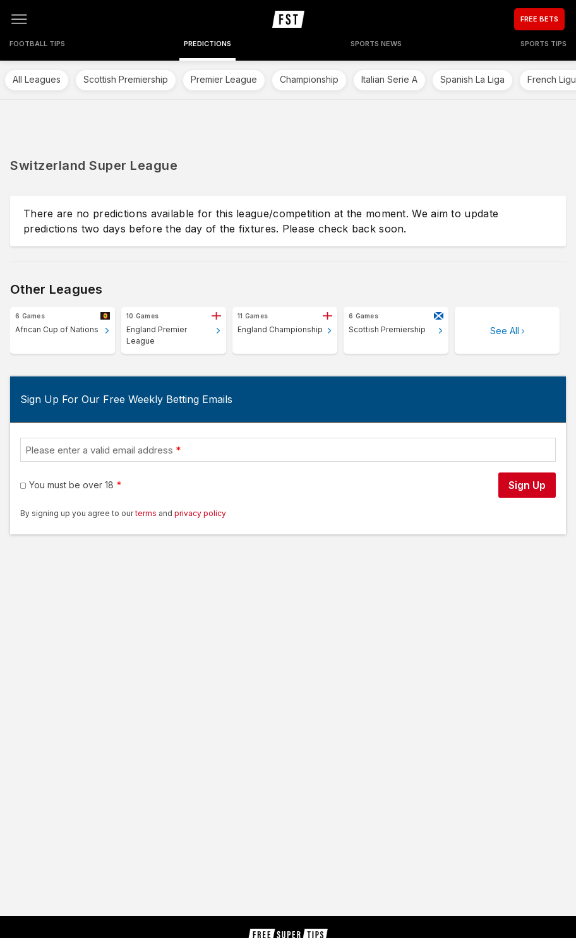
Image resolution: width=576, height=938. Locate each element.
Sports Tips (543, 43)
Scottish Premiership (125, 79)
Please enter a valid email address (99, 450)
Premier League (224, 79)
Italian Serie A (389, 79)
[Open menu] (19, 19)
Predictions (207, 43)
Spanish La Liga (472, 79)
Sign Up (527, 485)
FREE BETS (539, 19)
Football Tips (37, 43)
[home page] (288, 19)
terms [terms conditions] (147, 513)
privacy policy (200, 513)
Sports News (376, 43)
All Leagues (37, 79)
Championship (309, 79)
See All (504, 330)
